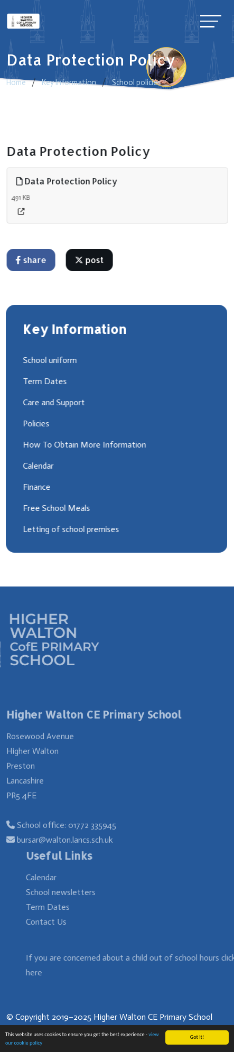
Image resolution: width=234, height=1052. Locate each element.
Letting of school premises (70, 529)
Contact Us (56, 922)
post (90, 259)
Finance (36, 487)
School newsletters (71, 892)
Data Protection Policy (67, 181)
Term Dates (44, 381)
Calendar (37, 466)
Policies (35, 423)
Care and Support (53, 402)
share (31, 259)
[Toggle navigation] (211, 21)
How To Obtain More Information (83, 445)
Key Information (69, 82)
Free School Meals (55, 508)
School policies (136, 82)
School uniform (49, 360)
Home (16, 82)
